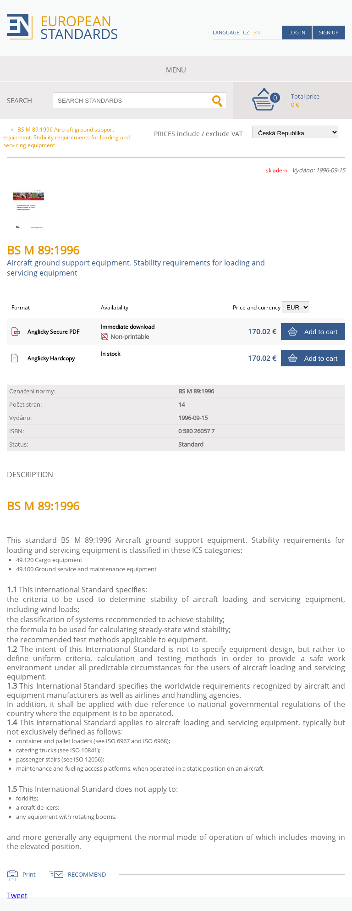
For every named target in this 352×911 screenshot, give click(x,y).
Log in (296, 32)
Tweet (17, 895)
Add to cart (321, 332)
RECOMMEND (87, 874)
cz (246, 32)
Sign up (329, 32)
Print (29, 874)
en (256, 32)
